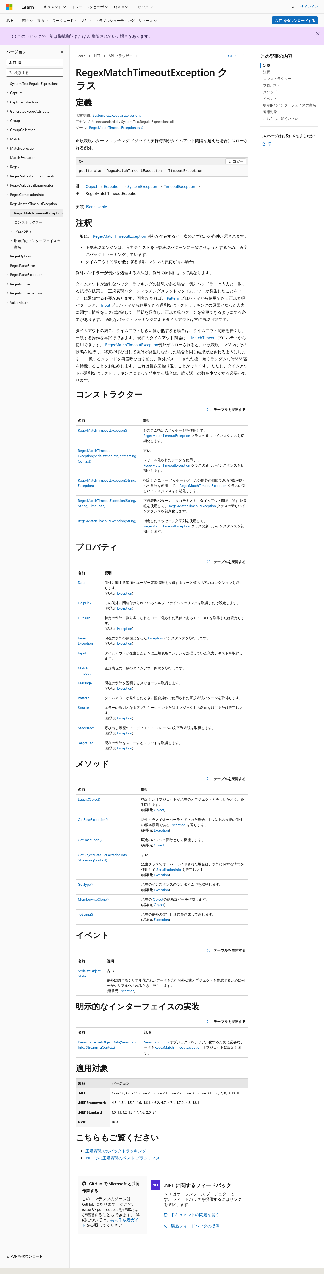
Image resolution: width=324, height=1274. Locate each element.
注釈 (266, 71)
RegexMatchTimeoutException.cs (114, 127)
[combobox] (34, 63)
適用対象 (270, 111)
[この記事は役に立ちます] (263, 144)
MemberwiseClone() (93, 899)
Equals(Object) (89, 799)
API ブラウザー (121, 55)
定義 (266, 65)
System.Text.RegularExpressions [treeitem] (34, 83)
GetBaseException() (93, 819)
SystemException (142, 186)
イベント (270, 98)
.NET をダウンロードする (295, 20)
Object (91, 186)
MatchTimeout (204, 337)
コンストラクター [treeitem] (28, 222)
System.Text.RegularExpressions (117, 115)
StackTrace (86, 727)
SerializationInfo (168, 869)
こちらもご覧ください (280, 118)
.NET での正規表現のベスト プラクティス (122, 1157)
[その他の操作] (243, 56)
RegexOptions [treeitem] (21, 256)
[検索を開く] (293, 6)
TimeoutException (179, 186)
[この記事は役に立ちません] (270, 144)
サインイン (309, 6)
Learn (81, 55)
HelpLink (84, 602)
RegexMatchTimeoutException (119, 236)
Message (85, 682)
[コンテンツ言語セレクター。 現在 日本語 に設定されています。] (16, 1265)
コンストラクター (277, 78)
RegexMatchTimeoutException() (102, 430)
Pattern (173, 298)
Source (83, 707)
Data (81, 582)
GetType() (85, 884)
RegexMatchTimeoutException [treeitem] (38, 213)
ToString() (85, 914)
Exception (112, 186)
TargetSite (85, 742)
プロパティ (272, 85)
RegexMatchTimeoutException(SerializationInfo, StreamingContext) (107, 456)
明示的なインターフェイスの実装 (289, 105)
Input (105, 305)
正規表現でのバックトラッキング (115, 1150)
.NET (96, 55)
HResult (84, 617)
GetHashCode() (90, 839)
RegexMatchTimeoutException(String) (107, 520)
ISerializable (96, 206)
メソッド (270, 91)
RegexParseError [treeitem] (22, 265)
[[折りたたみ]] (62, 52)
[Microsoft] (9, 7)
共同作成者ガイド (110, 1222)
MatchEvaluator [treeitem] (22, 157)
